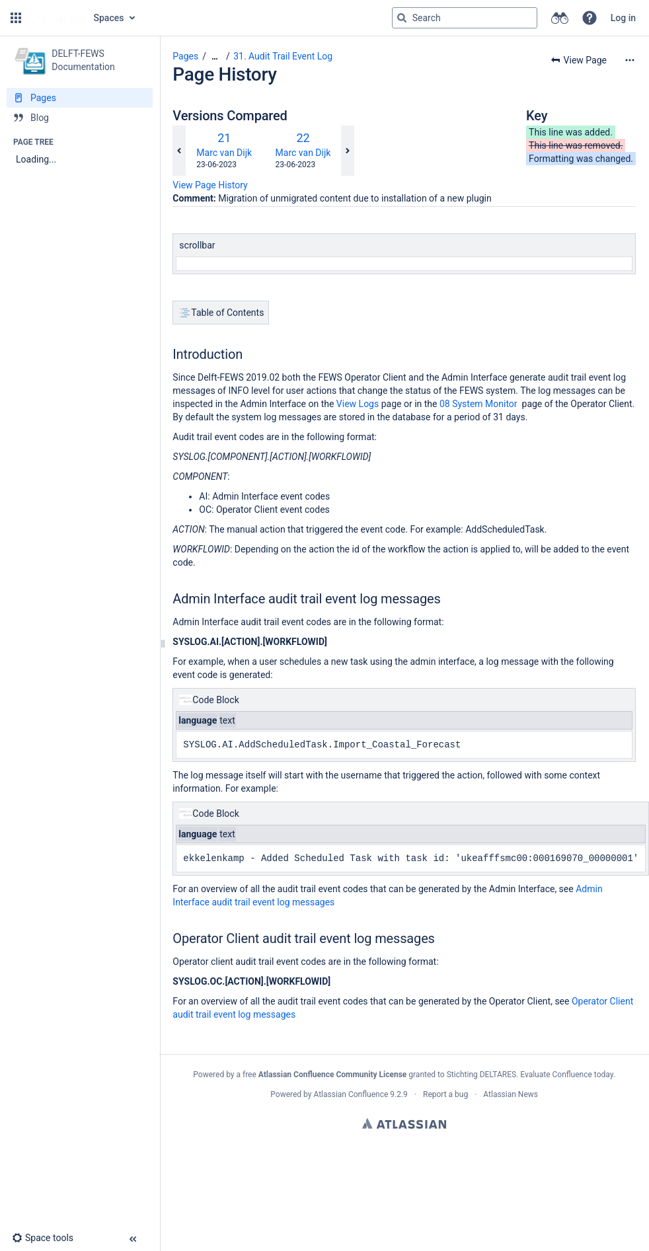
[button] (16, 18)
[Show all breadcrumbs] (215, 56)
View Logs (357, 403)
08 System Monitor (478, 403)
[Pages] (80, 98)
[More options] (629, 60)
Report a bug (445, 1094)
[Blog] (80, 118)
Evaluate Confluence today (566, 1074)
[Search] (402, 18)
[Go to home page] (56, 17)
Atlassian (404, 1123)
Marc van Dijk (224, 152)
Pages (185, 56)
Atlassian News (510, 1094)
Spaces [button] (109, 18)
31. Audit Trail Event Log (282, 56)
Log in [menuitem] (623, 18)
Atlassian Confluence (350, 1094)
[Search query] (464, 17)
